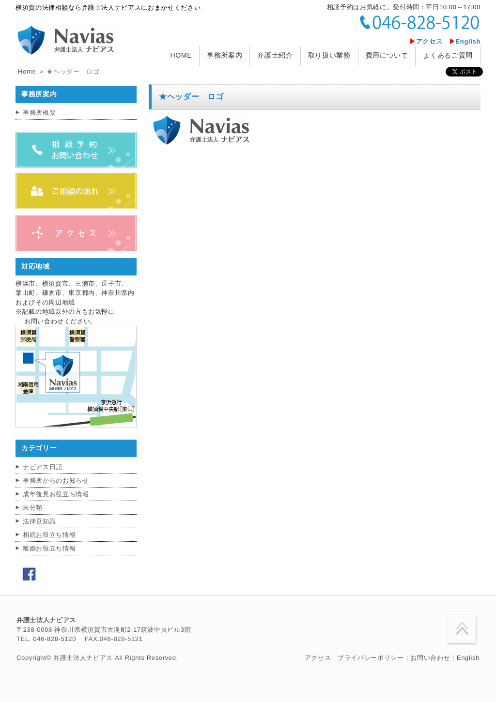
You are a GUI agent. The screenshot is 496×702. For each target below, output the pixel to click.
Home (27, 71)
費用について (387, 55)
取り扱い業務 (329, 55)
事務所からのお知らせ (56, 480)
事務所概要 (39, 112)
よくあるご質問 (448, 55)
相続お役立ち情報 (49, 534)
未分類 (33, 507)
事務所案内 (224, 55)
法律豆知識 (39, 521)
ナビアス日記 (42, 467)
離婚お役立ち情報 (49, 548)
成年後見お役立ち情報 (56, 494)
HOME (181, 55)
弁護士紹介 (275, 55)
